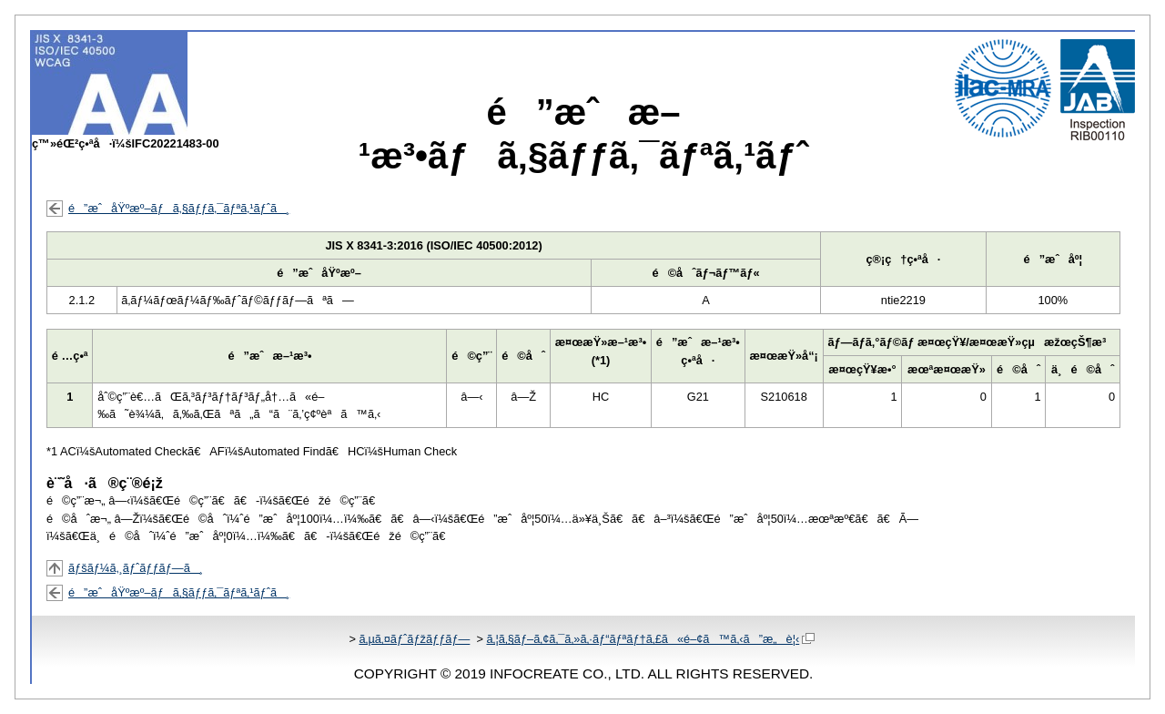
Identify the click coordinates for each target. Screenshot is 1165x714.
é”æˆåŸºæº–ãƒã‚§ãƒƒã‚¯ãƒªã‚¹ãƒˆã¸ (178, 208)
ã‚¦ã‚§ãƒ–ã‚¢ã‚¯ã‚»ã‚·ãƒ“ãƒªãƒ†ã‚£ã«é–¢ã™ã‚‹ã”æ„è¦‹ (650, 639)
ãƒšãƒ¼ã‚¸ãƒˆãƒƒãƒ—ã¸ (135, 568)
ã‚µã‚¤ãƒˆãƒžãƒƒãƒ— (414, 639)
